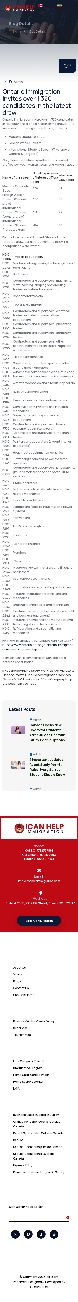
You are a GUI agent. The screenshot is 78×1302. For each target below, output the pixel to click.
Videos (18, 974)
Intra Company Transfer (29, 1061)
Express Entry (22, 1165)
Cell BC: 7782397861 (39, 850)
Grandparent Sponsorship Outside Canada (37, 1124)
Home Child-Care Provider (31, 1075)
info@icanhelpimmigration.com (39, 881)
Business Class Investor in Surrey (36, 1115)
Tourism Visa (22, 1035)
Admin (16, 82)
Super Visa (20, 1028)
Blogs (17, 981)
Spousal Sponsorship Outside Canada (33, 1156)
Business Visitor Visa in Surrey (33, 1021)
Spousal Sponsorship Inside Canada (37, 1147)
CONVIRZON (39, 1287)
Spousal (18, 1140)
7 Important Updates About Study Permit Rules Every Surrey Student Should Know (47, 767)
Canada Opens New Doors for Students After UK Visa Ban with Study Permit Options (47, 732)
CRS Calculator (23, 995)
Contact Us (21, 988)
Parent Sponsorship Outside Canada (38, 1133)
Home (17, 31)
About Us (19, 967)
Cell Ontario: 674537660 (39, 855)
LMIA (16, 1088)
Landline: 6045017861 (39, 859)
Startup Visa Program (27, 1068)
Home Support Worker (28, 1082)
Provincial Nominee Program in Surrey (38, 1172)
